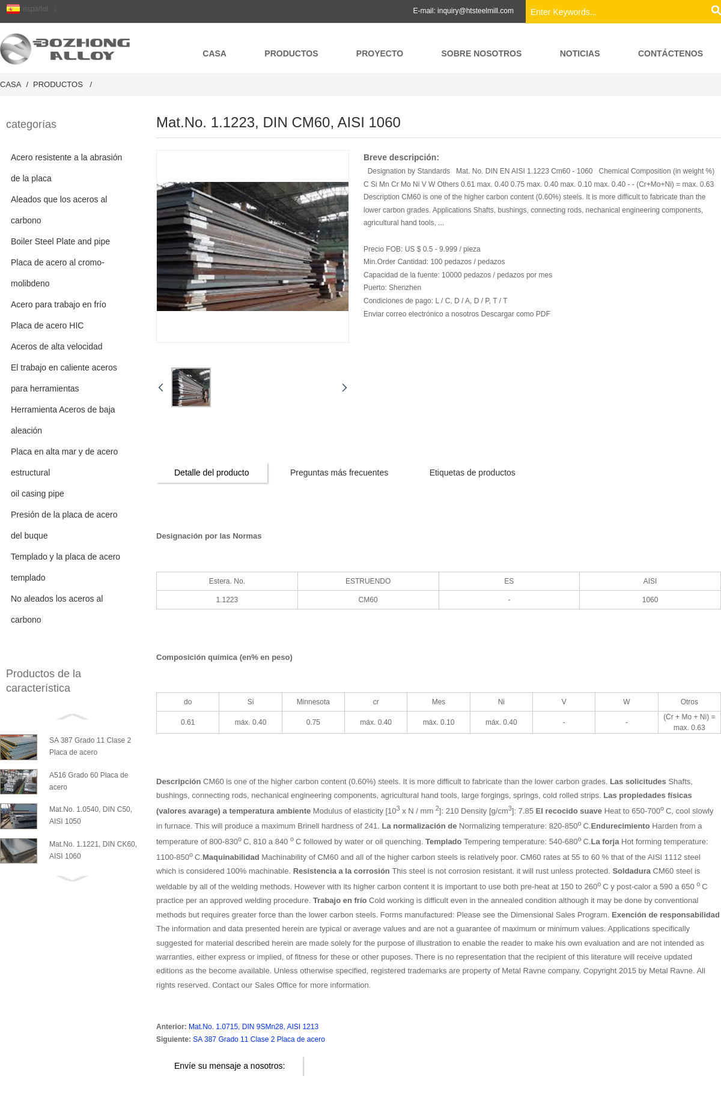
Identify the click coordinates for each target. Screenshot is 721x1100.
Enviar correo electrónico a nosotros (422, 314)
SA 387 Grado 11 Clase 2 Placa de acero (258, 1039)
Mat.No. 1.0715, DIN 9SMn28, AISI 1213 (253, 1027)
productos (58, 84)
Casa (10, 84)
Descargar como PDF (515, 314)
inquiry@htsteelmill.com (475, 11)
